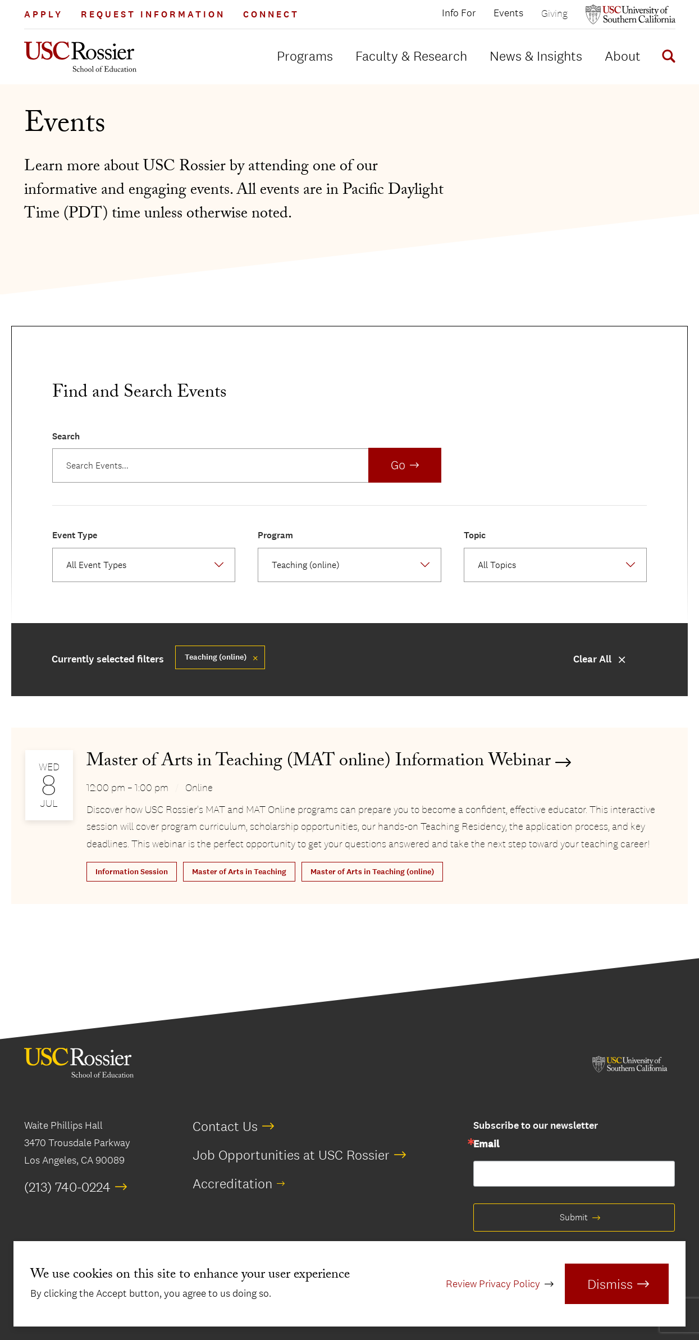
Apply (43, 14)
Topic (475, 535)
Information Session (131, 871)
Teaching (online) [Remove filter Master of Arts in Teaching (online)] (215, 657)
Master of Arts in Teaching (239, 871)
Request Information (153, 14)
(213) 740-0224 (67, 1186)
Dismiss (610, 1284)
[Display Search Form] (666, 58)
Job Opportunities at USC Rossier (291, 1154)
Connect (271, 14)
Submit (574, 1217)
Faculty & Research (411, 55)
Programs (305, 55)
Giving (554, 13)
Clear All (592, 659)
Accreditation (232, 1183)
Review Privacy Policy (493, 1284)
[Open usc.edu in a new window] (630, 14)
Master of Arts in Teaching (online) (372, 871)
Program (275, 535)
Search (66, 436)
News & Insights (536, 55)
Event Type (74, 535)
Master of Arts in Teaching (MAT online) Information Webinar (318, 762)
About (623, 55)
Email (486, 1144)
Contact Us (225, 1126)
